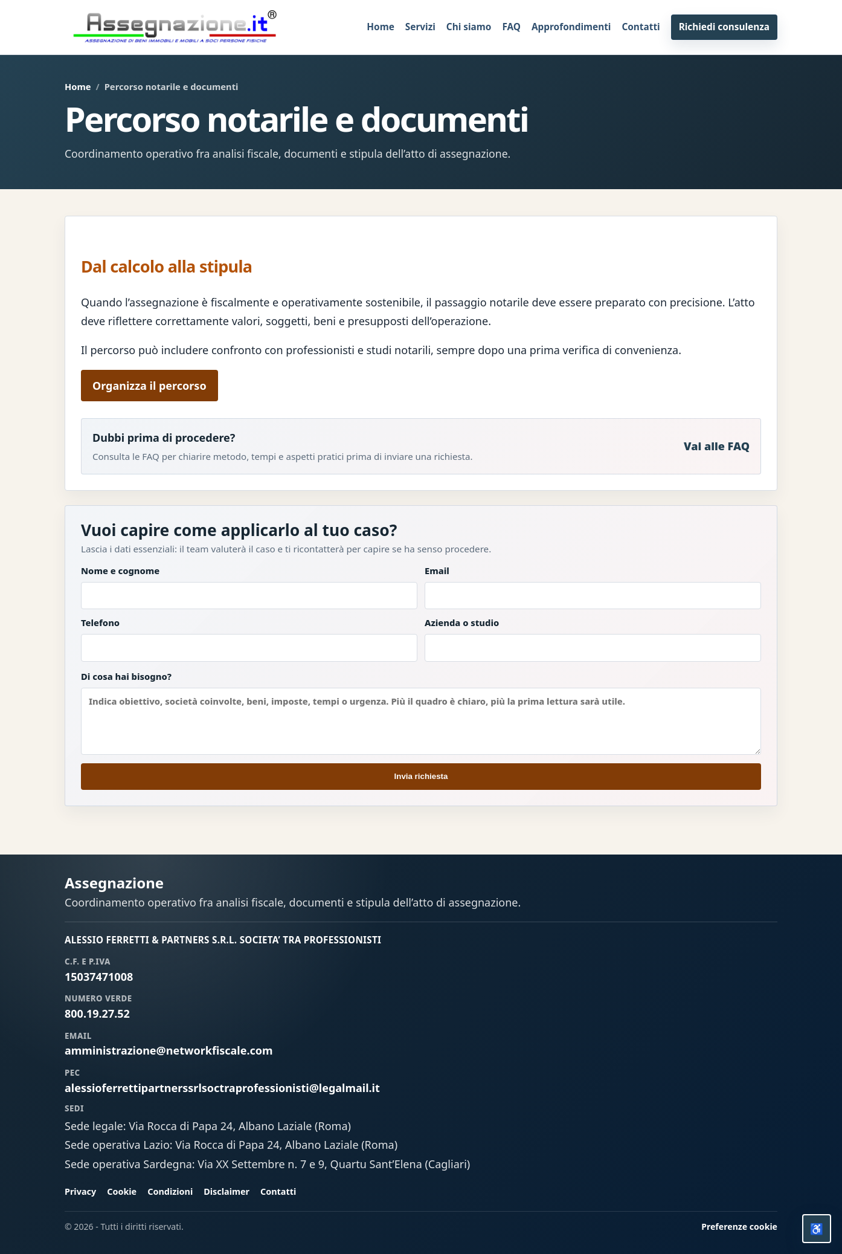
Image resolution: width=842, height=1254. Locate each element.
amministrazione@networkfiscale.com (169, 1050)
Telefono (249, 639)
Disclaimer (226, 1191)
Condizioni (170, 1191)
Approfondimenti (571, 27)
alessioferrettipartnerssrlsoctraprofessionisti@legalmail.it (222, 1088)
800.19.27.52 (97, 1013)
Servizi (420, 27)
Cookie (122, 1191)
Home (380, 27)
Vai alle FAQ (717, 446)
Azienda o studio (593, 639)
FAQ (511, 27)
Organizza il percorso (149, 385)
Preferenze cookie (739, 1226)
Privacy (80, 1191)
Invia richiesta (421, 776)
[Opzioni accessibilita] (816, 1228)
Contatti (641, 27)
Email (593, 587)
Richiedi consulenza (724, 27)
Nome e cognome (249, 587)
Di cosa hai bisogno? (421, 712)
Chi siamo (469, 27)
